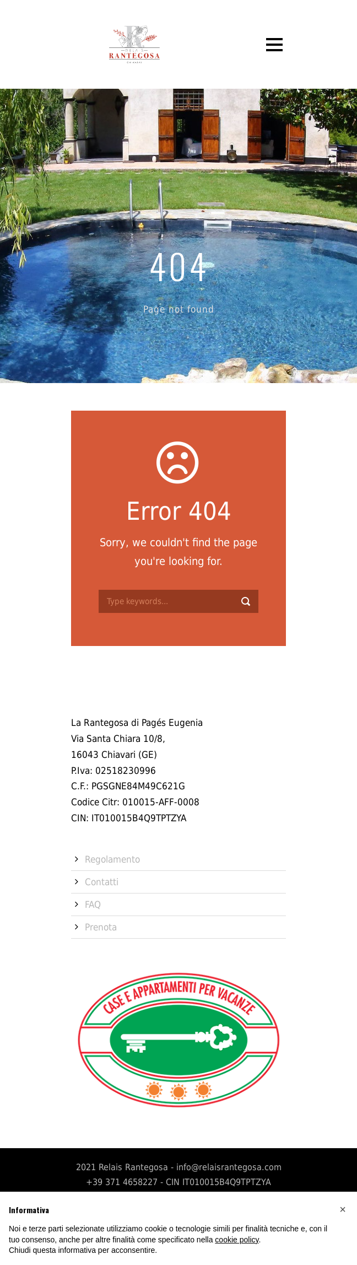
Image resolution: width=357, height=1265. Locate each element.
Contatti (101, 881)
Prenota (101, 927)
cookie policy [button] (236, 1239)
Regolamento (112, 859)
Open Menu (274, 44)
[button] (342, 1209)
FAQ (93, 904)
